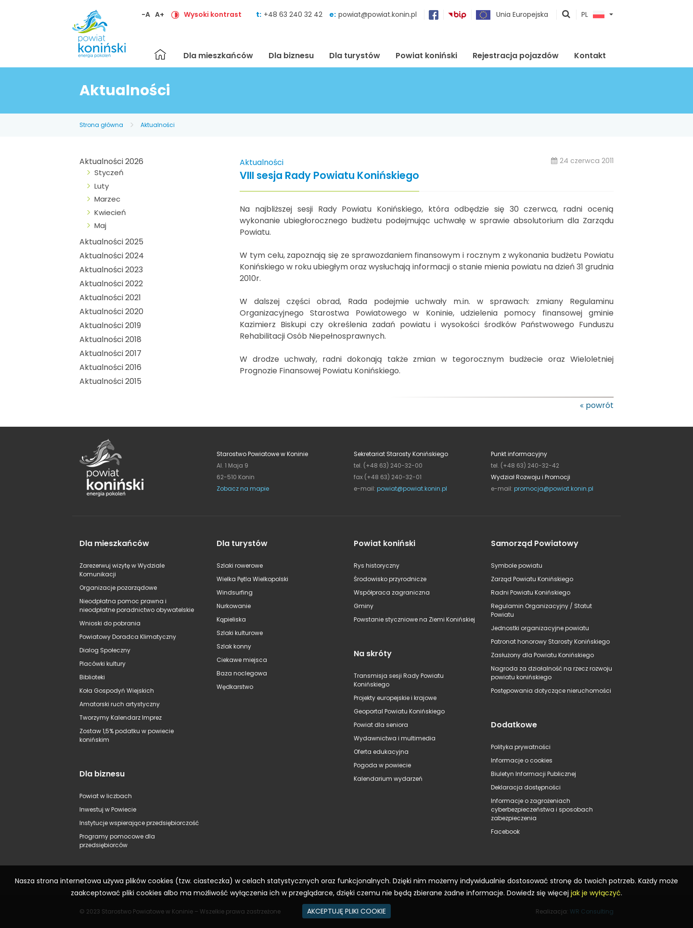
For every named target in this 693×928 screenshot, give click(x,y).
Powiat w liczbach (105, 796)
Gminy (363, 606)
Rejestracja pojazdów (516, 55)
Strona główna (160, 54)
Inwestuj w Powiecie (107, 809)
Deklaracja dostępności (526, 787)
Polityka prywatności (521, 747)
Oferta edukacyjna (381, 752)
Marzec (107, 199)
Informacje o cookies (521, 760)
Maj (100, 225)
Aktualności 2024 (111, 255)
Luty (101, 186)
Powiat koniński (426, 55)
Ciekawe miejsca (242, 660)
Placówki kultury (102, 664)
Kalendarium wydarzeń (388, 779)
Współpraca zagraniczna (392, 592)
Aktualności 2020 (111, 311)
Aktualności (158, 125)
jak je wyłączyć (596, 893)
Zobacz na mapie (243, 488)
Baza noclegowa (242, 673)
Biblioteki (92, 677)
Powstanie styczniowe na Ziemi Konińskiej (414, 619)
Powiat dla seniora (381, 725)
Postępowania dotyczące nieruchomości (551, 690)
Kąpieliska (231, 619)
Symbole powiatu (516, 565)
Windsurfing (235, 592)
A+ (159, 14)
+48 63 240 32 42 (294, 14)
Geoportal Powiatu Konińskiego (399, 711)
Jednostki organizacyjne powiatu (540, 628)
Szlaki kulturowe (240, 633)
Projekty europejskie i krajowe (395, 698)
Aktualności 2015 (110, 381)
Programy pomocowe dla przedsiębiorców (117, 840)
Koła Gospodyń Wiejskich (116, 690)
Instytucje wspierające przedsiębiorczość (139, 823)
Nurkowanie (234, 606)
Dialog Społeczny (104, 650)
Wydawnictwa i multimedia (395, 738)
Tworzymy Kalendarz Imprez (120, 717)
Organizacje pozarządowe (118, 588)
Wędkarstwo (235, 687)
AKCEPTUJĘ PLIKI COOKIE (346, 911)
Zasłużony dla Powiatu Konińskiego (542, 655)
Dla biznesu (291, 55)
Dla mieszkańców (218, 55)
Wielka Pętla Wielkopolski (252, 579)
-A (145, 14)
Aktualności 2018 (110, 339)
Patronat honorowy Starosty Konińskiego (550, 641)
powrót (600, 405)
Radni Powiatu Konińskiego (530, 592)
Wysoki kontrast (213, 14)
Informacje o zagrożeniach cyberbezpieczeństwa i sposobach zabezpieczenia (542, 809)
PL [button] (592, 15)
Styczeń (109, 172)
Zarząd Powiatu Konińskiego (532, 579)
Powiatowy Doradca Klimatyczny (127, 637)
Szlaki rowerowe (240, 565)
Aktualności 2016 (110, 367)
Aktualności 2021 (110, 297)
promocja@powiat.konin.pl (553, 488)
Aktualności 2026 (111, 161)
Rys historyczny (376, 565)
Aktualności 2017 (110, 353)
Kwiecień (110, 212)
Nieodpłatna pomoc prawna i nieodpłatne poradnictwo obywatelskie (136, 605)
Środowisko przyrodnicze (390, 579)
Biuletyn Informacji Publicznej (533, 774)
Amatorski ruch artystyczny (119, 704)
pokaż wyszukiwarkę (566, 15)
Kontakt (590, 55)
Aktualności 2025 (111, 241)
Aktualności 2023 (111, 269)
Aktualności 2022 (111, 283)
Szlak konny (234, 646)
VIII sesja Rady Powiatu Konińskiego (329, 175)
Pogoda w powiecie (382, 765)
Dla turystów (354, 55)
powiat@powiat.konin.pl (377, 14)
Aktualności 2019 (110, 325)
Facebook (505, 831)
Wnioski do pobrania (110, 623)
